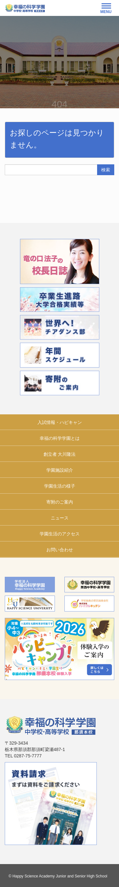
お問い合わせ (59, 549)
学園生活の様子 (59, 486)
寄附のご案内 (59, 501)
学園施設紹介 (59, 470)
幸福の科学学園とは (60, 438)
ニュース (60, 517)
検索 (105, 169)
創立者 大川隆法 (59, 454)
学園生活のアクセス (60, 533)
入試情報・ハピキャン (59, 422)
